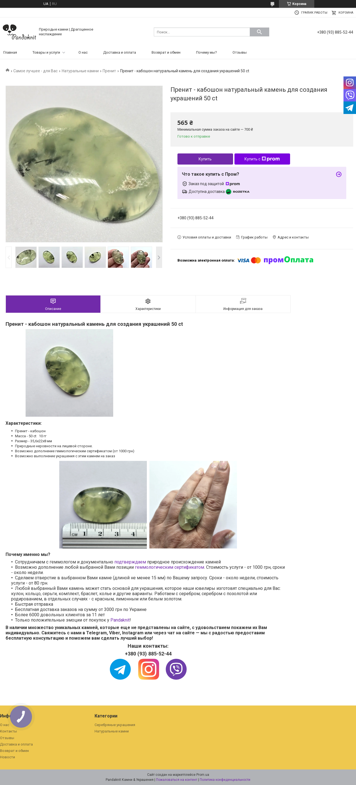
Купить (205, 159)
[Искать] (259, 32)
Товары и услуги (46, 52)
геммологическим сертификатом (169, 567)
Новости (7, 757)
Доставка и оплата (119, 52)
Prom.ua (202, 775)
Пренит (109, 71)
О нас (83, 52)
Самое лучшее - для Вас (35, 71)
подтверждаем (130, 562)
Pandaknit (120, 620)
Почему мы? (206, 52)
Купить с (262, 159)
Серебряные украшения (115, 725)
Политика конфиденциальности (225, 780)
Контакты (8, 731)
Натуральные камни (80, 71)
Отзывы (240, 52)
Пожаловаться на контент (176, 780)
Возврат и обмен (166, 52)
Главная (10, 52)
